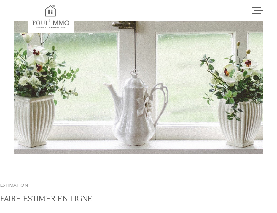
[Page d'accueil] (50, 16)
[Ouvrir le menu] (257, 10)
